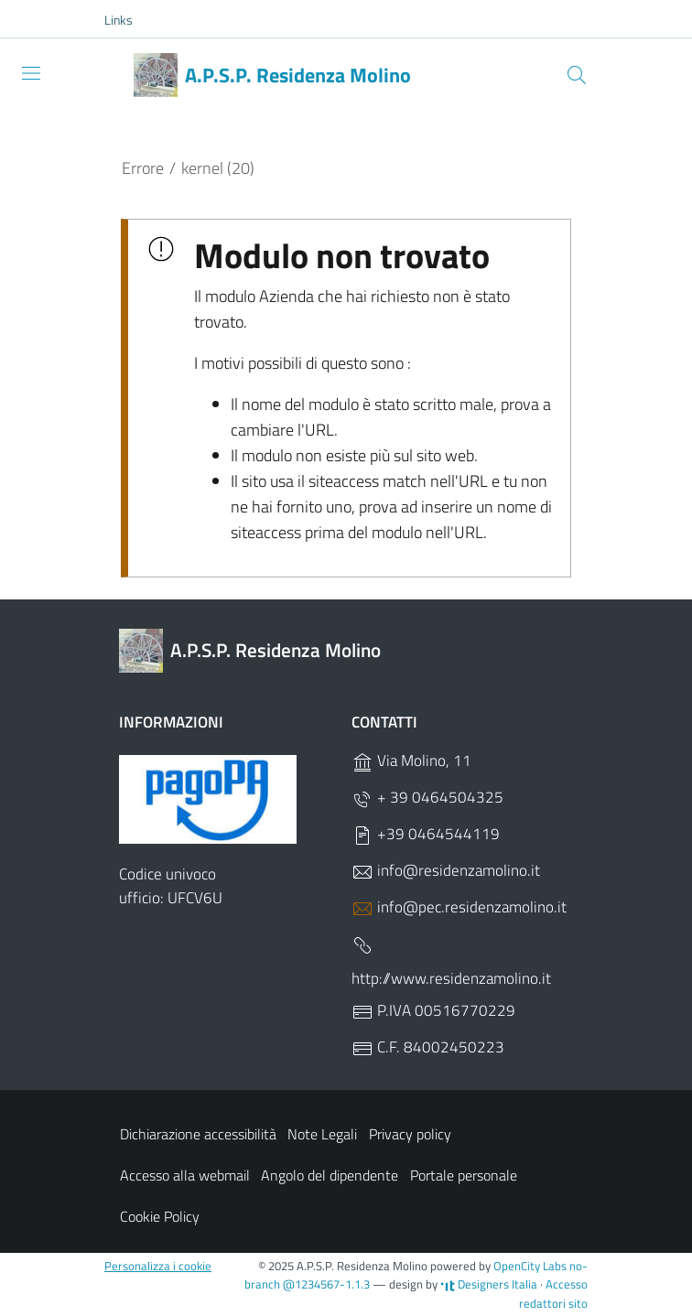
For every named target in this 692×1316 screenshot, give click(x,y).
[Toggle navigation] (31, 73)
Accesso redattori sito (553, 1293)
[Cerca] (577, 75)
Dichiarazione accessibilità (198, 1134)
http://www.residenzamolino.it (451, 962)
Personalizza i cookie (157, 1266)
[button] (128, 20)
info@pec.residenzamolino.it (459, 907)
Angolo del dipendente (329, 1175)
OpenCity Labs (531, 1266)
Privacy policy (410, 1134)
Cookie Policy (160, 1216)
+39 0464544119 (425, 834)
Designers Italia (488, 1284)
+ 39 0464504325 (427, 797)
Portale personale (463, 1175)
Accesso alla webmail (185, 1175)
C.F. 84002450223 (427, 1048)
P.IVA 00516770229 (433, 1011)
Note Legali (322, 1134)
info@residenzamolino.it (445, 870)
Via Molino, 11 (411, 761)
